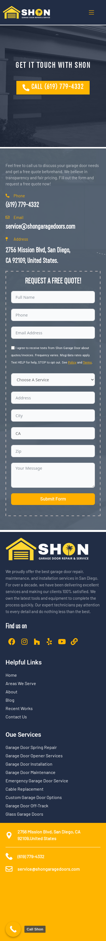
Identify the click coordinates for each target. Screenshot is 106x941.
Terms (87, 362)
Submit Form (53, 499)
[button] (91, 12)
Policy (72, 362)
